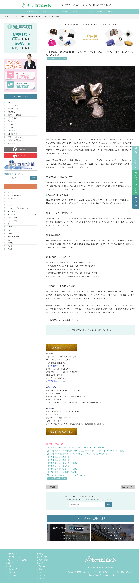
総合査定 (11, 102)
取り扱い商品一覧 (31, 11)
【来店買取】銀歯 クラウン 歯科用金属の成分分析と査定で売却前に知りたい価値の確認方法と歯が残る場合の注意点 (85, 451)
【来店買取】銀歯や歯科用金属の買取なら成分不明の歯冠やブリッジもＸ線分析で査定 (75, 447)
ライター (11, 224)
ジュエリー (11, 205)
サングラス (11, 198)
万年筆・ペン (12, 227)
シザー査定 (11, 130)
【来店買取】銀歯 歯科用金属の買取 (58, 457)
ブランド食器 (12, 221)
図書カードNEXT (13, 236)
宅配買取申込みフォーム (56, 381)
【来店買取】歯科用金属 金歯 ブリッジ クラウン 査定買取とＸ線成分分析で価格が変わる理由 (77, 454)
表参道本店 (51, 387)
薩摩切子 (11, 243)
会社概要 (111, 11)
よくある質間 (87, 11)
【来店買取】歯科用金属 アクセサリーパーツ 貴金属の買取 (66, 475)
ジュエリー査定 (13, 105)
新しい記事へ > (128, 487)
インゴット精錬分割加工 (16, 195)
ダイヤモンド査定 (13, 108)
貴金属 (64, 58)
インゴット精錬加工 (12, 575)
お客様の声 (9, 563)
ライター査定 (12, 127)
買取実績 (65, 11)
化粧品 (10, 233)
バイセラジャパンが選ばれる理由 (16, 560)
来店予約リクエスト (14, 143)
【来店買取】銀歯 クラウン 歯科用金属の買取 (61, 472)
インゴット (11, 192)
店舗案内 (75, 11)
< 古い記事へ (52, 487)
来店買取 (9, 566)
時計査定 (11, 121)
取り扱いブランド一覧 (49, 11)
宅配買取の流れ (11, 572)
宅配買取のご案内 (11, 569)
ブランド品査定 (13, 118)
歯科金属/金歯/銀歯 (53, 58)
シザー (10, 202)
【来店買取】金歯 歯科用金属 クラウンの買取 (61, 463)
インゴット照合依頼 (14, 115)
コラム (8, 578)
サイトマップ (41, 578)
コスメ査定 (11, 124)
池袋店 (50, 408)
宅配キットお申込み (14, 137)
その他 (10, 249)
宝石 (9, 240)
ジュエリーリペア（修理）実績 (18, 208)
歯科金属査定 (12, 134)
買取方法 (100, 11)
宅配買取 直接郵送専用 (15, 140)
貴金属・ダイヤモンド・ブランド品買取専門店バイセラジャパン (98, 572)
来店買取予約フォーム (55, 366)
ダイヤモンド (12, 211)
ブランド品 (11, 214)
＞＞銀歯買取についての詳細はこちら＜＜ (62, 320)
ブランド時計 (12, 217)
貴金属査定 (11, 112)
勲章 (9, 230)
